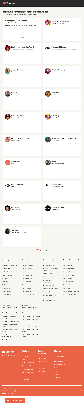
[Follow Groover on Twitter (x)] (14, 355)
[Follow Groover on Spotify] (11, 355)
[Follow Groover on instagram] (2, 355)
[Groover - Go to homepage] (12, 351)
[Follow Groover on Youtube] (8, 355)
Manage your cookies (8, 393)
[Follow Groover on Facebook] (5, 355)
